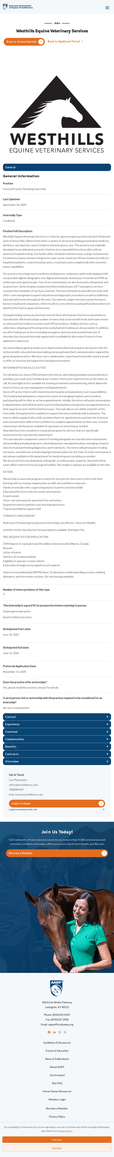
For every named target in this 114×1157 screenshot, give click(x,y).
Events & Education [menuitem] (57, 1050)
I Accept (57, 1139)
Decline (57, 1148)
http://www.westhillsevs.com (26, 794)
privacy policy (65, 1130)
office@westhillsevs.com (23, 784)
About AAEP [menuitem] (57, 1067)
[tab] (57, 167)
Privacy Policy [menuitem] (57, 1116)
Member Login (57, 1099)
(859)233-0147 (61, 1014)
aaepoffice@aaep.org (60, 1024)
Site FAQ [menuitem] (57, 1083)
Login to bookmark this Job (23, 809)
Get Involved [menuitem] (57, 1075)
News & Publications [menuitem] (57, 1058)
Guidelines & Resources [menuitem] (57, 1042)
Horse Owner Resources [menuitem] (57, 1091)
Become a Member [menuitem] (57, 1108)
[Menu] (97, 6)
